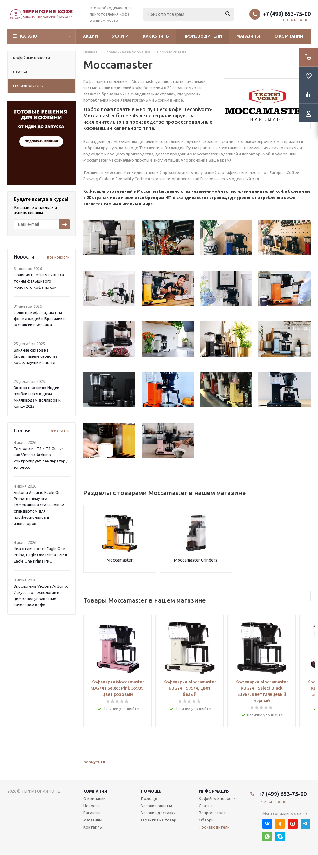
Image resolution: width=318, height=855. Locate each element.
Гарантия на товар (158, 820)
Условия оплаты (156, 805)
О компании (289, 36)
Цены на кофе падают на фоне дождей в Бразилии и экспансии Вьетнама (40, 318)
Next (305, 596)
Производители (202, 36)
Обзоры (207, 820)
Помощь (151, 791)
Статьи (206, 805)
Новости (91, 805)
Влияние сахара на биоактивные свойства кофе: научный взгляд (36, 356)
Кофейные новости (217, 798)
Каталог (30, 36)
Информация (214, 791)
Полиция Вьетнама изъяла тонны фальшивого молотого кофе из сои (39, 281)
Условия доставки (158, 813)
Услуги (120, 36)
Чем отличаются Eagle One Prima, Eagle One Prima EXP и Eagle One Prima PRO (40, 554)
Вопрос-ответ (212, 813)
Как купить (156, 36)
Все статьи (60, 431)
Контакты (93, 827)
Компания (95, 791)
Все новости (58, 257)
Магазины (248, 36)
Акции (90, 36)
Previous (294, 596)
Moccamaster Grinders (195, 560)
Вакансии (92, 813)
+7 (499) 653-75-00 (287, 13)
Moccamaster (120, 560)
